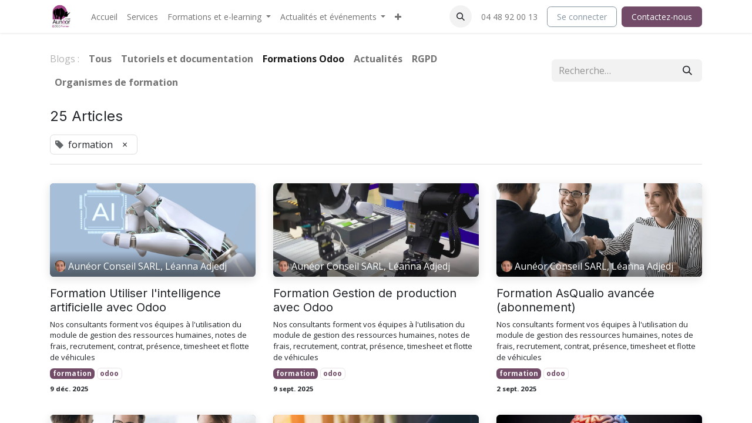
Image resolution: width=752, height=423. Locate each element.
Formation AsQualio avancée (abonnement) (575, 300)
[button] (460, 16)
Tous (100, 58)
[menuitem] (104, 17)
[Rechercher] (687, 70)
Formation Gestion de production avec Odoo (364, 300)
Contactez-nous (662, 16)
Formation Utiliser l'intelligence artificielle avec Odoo (135, 300)
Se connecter (582, 16)
